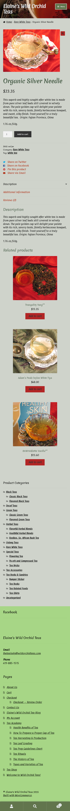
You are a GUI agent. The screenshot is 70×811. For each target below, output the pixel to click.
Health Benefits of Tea (25, 727)
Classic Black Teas (18, 496)
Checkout (12, 697)
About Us (12, 687)
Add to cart (22, 134)
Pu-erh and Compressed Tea (23, 561)
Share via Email (17, 172)
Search (35, 806)
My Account (13, 717)
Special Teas (12, 551)
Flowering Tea (16, 556)
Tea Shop (12, 769)
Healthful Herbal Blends (21, 533)
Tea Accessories (14, 570)
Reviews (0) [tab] (9, 200)
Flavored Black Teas (19, 501)
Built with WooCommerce (17, 795)
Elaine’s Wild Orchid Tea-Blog (24, 712)
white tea (12, 153)
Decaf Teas (11, 505)
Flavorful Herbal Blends (20, 528)
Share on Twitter (17, 161)
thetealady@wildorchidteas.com (22, 653)
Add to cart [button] (35, 316)
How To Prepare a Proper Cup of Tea (33, 732)
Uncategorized (13, 597)
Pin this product (17, 169)
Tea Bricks (14, 565)
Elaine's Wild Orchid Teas (24, 9)
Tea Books (14, 584)
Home (9, 22)
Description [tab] (10, 184)
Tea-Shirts (14, 593)
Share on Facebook (18, 165)
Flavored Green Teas (19, 519)
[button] (63, 33)
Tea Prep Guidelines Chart (27, 748)
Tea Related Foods (18, 588)
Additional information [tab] (16, 192)
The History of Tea (23, 759)
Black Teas (11, 492)
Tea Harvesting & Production (29, 738)
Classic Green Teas (18, 515)
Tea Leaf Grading (22, 743)
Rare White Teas (22, 22)
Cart (9, 692)
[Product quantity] (7, 134)
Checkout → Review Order (27, 702)
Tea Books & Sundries (17, 574)
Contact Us (13, 707)
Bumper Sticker (16, 579)
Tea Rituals (19, 753)
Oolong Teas (12, 542)
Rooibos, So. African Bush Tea (24, 538)
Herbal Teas (12, 524)
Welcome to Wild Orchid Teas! (24, 774)
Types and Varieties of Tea (28, 764)
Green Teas (11, 510)
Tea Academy (14, 723)
